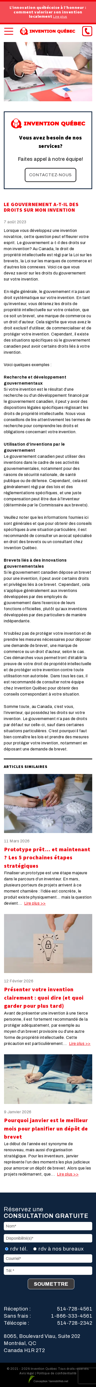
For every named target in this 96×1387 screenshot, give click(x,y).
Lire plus (60, 16)
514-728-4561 (74, 1309)
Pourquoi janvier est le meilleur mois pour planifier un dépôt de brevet (46, 1128)
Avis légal (26, 1373)
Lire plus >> (35, 903)
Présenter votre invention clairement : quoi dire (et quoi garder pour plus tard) (44, 997)
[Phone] (87, 31)
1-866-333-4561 (71, 1316)
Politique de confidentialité (57, 1373)
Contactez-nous (50, 175)
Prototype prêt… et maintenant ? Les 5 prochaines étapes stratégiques (47, 857)
